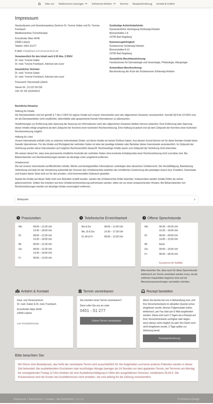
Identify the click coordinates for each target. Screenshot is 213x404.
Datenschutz (36, 399)
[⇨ (82, 399)
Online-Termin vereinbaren (106, 320)
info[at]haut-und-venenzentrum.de (40, 51)
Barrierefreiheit (65, 399)
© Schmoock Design (188, 399)
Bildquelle (22, 199)
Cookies (49, 399)
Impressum (20, 399)
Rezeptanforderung (169, 338)
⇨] (77, 399)
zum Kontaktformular (28, 323)
